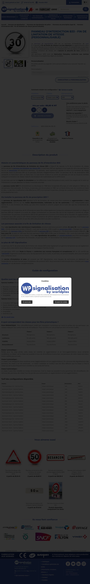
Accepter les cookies (61, 302)
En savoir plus (27, 302)
